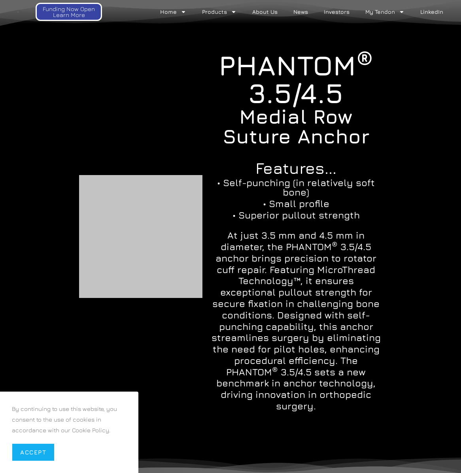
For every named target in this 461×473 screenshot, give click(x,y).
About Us (265, 11)
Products (219, 12)
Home (173, 12)
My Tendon (384, 12)
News (300, 11)
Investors (337, 11)
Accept (33, 452)
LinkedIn (431, 11)
